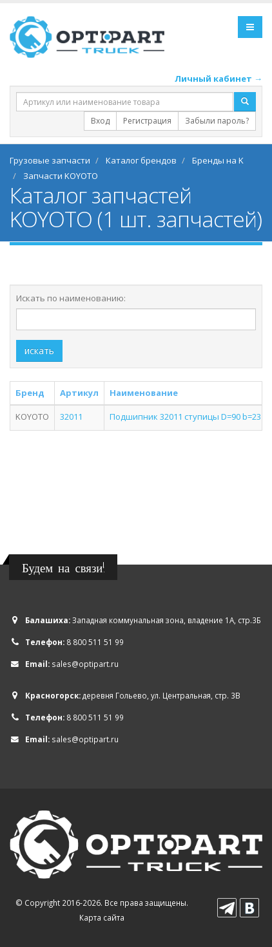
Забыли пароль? (217, 120)
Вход (100, 120)
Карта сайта (101, 917)
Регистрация (147, 120)
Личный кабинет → (218, 78)
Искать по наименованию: (71, 298)
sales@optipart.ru (85, 664)
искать (39, 350)
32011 (71, 416)
